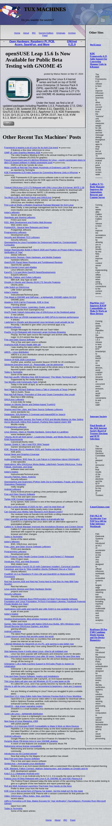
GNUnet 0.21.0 (72, 43)
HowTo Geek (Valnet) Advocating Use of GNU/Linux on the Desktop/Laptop (39, 312)
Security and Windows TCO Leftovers (22, 237)
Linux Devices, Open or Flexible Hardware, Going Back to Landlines (36, 432)
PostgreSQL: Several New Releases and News (26, 227)
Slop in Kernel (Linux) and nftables (20, 267)
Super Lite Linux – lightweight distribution (23, 713)
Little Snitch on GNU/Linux (16, 287)
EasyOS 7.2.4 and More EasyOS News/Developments (30, 272)
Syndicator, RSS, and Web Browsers (21, 561)
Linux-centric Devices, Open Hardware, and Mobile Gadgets (32, 257)
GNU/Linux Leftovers (14, 399)
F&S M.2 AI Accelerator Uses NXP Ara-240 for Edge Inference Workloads (98, 521)
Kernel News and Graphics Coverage (21, 454)
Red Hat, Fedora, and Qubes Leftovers (22, 277)
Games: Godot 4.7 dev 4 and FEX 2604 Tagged (26, 444)
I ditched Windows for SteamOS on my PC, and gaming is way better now (39, 644)
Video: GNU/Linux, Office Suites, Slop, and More (27, 796)
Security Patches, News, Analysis (20, 477)
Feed (44, 35)
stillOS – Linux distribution (16, 352)
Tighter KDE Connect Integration (19, 499)
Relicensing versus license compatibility (23, 746)
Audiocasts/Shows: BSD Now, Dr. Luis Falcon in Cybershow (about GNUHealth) (42, 459)
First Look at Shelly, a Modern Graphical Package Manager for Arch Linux (39, 205)
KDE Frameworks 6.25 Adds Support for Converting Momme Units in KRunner (98, 60)
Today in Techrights (13, 372)
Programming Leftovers (15, 232)
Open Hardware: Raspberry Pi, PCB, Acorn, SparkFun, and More (32, 43)
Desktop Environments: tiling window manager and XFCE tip (32, 619)
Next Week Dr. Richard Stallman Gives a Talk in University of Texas (36, 389)
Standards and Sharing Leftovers (19, 217)
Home (17, 33)
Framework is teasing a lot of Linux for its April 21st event (31, 147)
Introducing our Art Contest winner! (20, 753)
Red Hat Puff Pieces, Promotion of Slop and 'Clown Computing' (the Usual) (39, 394)
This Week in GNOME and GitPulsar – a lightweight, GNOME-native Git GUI (40, 297)
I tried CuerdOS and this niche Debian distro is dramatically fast (34, 519)
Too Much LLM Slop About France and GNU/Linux (28, 197)
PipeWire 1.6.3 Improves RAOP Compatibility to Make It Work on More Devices (98, 308)
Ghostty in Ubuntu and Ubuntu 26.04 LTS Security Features (32, 282)
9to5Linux (95, 44)
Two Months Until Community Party (21, 382)
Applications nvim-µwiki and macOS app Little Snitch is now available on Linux (41, 609)
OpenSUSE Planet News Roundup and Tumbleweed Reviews (33, 262)
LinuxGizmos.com (100, 506)
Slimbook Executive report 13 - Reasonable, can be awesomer (33, 364)
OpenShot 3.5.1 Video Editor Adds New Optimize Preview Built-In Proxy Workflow (42, 696)
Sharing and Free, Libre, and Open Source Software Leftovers (33, 409)
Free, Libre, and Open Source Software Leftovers (27, 546)
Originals (60, 33)
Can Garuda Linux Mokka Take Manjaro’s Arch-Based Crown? (33, 511)
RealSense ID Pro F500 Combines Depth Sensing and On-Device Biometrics (98, 634)
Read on (8, 123)
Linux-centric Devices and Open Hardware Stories (28, 589)
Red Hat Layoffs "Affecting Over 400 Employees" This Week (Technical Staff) (40, 377)
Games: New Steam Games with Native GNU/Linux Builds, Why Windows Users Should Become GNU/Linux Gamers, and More (42, 625)
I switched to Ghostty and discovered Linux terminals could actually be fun (39, 322)
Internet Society (98, 416)
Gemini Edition (46, 33)
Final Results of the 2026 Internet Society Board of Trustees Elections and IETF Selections (99, 432)
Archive (72, 33)
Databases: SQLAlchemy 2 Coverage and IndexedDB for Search (34, 414)
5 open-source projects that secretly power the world (29, 636)
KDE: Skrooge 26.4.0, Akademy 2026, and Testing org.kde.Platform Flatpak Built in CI (44, 449)
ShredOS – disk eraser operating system (23, 706)
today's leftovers (12, 212)
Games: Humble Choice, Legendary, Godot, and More (29, 307)
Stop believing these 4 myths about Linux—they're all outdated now (36, 651)
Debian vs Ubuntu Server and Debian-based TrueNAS (29, 404)
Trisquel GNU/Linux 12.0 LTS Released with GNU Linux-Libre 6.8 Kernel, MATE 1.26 (44, 187)
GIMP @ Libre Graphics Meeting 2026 (22, 152)
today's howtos (11, 292)
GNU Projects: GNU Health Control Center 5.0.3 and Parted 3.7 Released (39, 556)
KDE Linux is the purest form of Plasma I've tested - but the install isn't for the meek (43, 791)
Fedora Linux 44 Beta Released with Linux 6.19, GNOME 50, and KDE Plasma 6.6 (43, 778)
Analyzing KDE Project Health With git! (22, 344)
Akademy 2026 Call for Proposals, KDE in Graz (26, 302)
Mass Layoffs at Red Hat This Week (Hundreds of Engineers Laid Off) (37, 167)
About (26, 33)
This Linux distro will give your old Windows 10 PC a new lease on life (37, 681)
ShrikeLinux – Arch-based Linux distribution (24, 763)
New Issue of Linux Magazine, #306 (21, 721)
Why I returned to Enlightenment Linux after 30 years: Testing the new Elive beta (42, 656)
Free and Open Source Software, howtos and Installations (31, 676)
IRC (34, 33)
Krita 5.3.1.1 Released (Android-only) (21, 773)
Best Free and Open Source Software (22, 758)
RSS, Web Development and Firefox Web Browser (28, 222)
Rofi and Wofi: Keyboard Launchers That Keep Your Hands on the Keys (38, 786)
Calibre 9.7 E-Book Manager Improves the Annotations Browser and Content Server (97, 191)
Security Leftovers (12, 594)
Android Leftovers (12, 327)
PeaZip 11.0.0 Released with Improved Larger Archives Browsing (35, 332)
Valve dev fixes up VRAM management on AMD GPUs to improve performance (41, 317)
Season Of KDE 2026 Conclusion (20, 359)
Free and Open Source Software (19, 339)
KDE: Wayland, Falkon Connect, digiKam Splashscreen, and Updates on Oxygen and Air (46, 768)
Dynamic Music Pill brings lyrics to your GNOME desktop (31, 741)
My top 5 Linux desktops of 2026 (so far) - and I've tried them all (34, 506)
